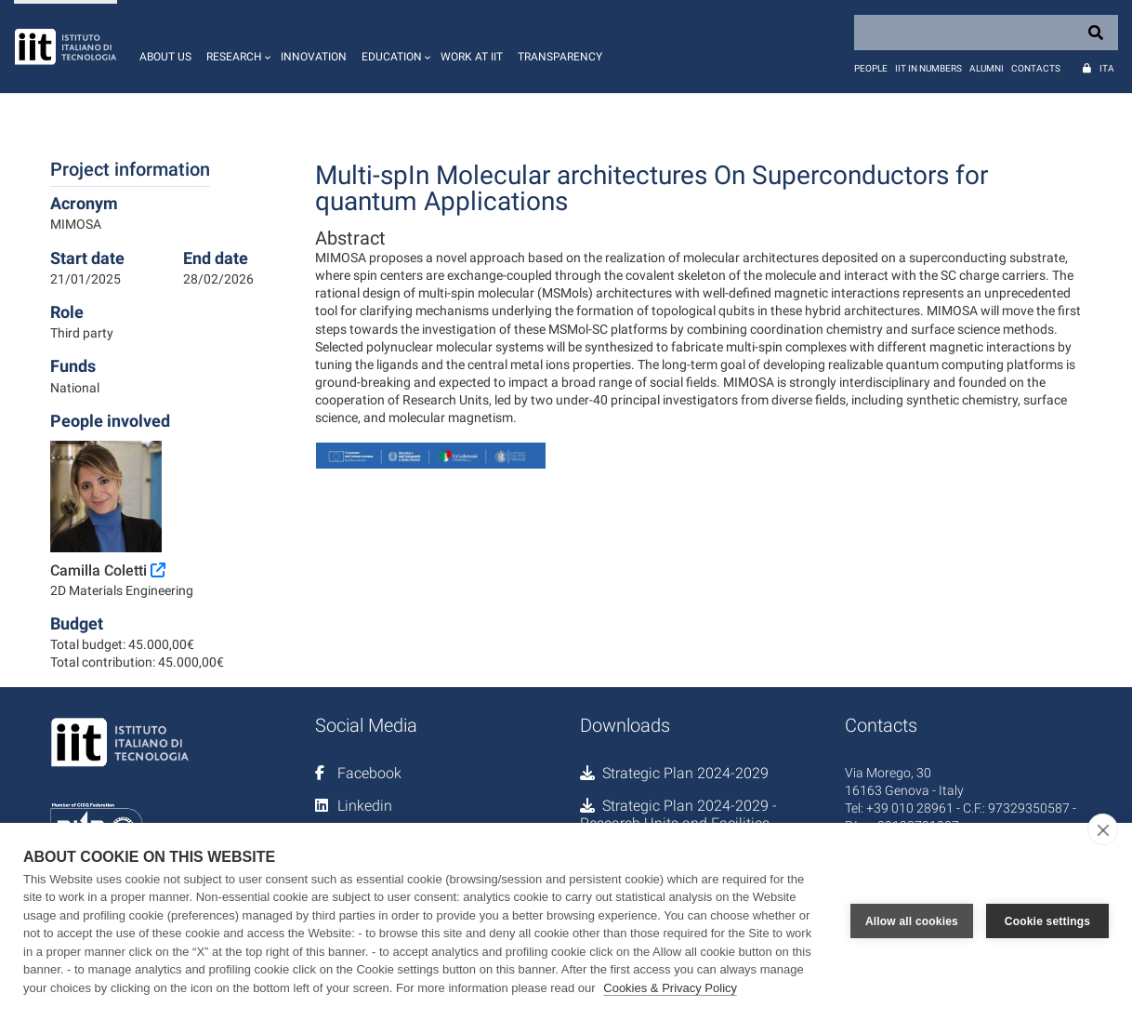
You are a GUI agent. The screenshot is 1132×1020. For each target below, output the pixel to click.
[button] (236, 46)
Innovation (314, 56)
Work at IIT (472, 56)
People (871, 68)
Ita (1106, 68)
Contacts (1035, 68)
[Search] (986, 32)
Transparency (560, 56)
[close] (1102, 829)
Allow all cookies (911, 921)
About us (165, 56)
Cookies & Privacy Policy (670, 988)
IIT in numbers (928, 68)
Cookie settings (1047, 921)
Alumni (986, 68)
